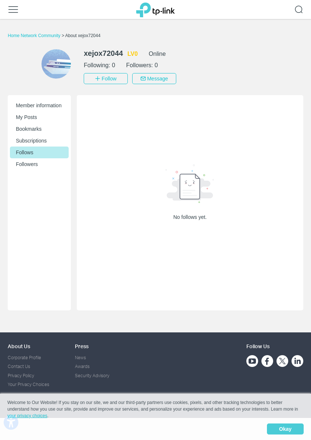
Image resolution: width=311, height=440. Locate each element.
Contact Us (19, 366)
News (80, 357)
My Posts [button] (26, 117)
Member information (39, 105)
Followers (27, 164)
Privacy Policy (21, 375)
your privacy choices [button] (27, 415)
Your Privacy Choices (28, 384)
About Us (19, 346)
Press (81, 346)
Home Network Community (35, 35)
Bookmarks (28, 129)
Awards (82, 366)
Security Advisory (92, 375)
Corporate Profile (24, 357)
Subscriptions (31, 141)
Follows (24, 152)
